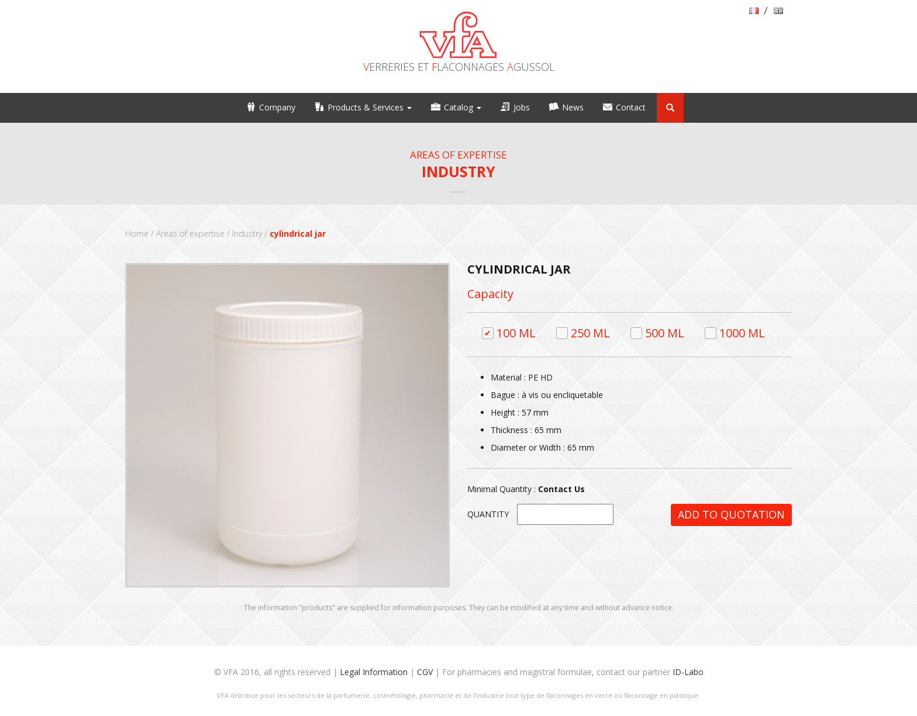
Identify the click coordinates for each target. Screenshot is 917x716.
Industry (247, 233)
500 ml (664, 333)
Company (277, 107)
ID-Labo (688, 671)
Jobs (521, 107)
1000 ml (742, 333)
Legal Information (374, 671)
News (573, 107)
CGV (425, 671)
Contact (631, 107)
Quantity (488, 514)
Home (137, 233)
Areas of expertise (190, 233)
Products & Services (370, 107)
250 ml (590, 333)
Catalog (462, 107)
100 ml (516, 333)
